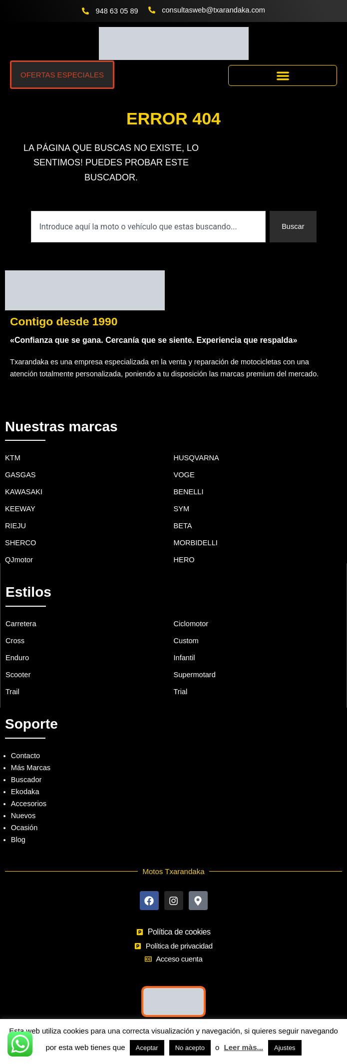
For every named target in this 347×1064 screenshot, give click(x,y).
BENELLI (189, 492)
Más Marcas (30, 768)
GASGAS (20, 475)
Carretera (20, 624)
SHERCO (20, 543)
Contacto (25, 756)
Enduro (17, 658)
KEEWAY (20, 509)
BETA (183, 526)
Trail (12, 692)
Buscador (26, 780)
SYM (182, 509)
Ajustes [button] (285, 1048)
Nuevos (23, 816)
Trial (181, 692)
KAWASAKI (23, 492)
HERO (184, 560)
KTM (12, 458)
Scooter (17, 675)
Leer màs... (243, 1047)
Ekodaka (25, 792)
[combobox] (148, 226)
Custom (186, 641)
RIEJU (15, 526)
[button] (282, 75)
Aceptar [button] (147, 1048)
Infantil (184, 658)
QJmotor (19, 560)
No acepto (190, 1048)
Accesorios (28, 804)
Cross (14, 641)
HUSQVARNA (196, 458)
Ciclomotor (191, 624)
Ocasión (24, 828)
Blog (18, 840)
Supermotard (195, 675)
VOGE (184, 475)
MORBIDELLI (196, 543)
